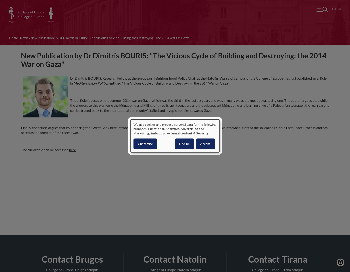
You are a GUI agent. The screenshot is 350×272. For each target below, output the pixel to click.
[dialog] (175, 135)
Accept (205, 144)
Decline (184, 144)
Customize (145, 144)
